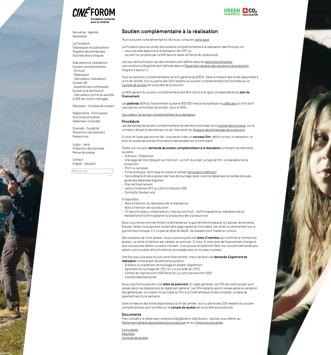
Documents (131, 314)
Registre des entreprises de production (219, 130)
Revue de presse (84, 152)
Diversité (78, 128)
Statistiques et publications (91, 47)
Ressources (80, 136)
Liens (86, 144)
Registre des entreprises (89, 51)
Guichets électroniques (88, 55)
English (77, 163)
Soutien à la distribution (88, 90)
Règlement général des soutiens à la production (216, 66)
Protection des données (88, 148)
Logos (77, 144)
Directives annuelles (86, 117)
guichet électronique (232, 125)
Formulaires (99, 113)
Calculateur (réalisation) (90, 78)
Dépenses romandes (86, 121)
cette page (202, 39)
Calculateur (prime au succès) (94, 95)
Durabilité (92, 128)
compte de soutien (134, 85)
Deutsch (90, 163)
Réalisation (81, 74)
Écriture (79, 70)
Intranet (109, 175)
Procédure (130, 121)
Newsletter (80, 36)
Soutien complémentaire (89, 66)
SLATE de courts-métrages (90, 99)
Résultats (79, 106)
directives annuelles (218, 62)
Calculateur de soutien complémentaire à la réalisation (158, 114)
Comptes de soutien (101, 106)
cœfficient (230, 103)
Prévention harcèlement (89, 132)
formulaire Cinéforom (201, 172)
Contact (78, 159)
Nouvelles (79, 32)
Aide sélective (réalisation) (90, 62)
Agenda (93, 32)
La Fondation (81, 43)
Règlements (81, 113)
